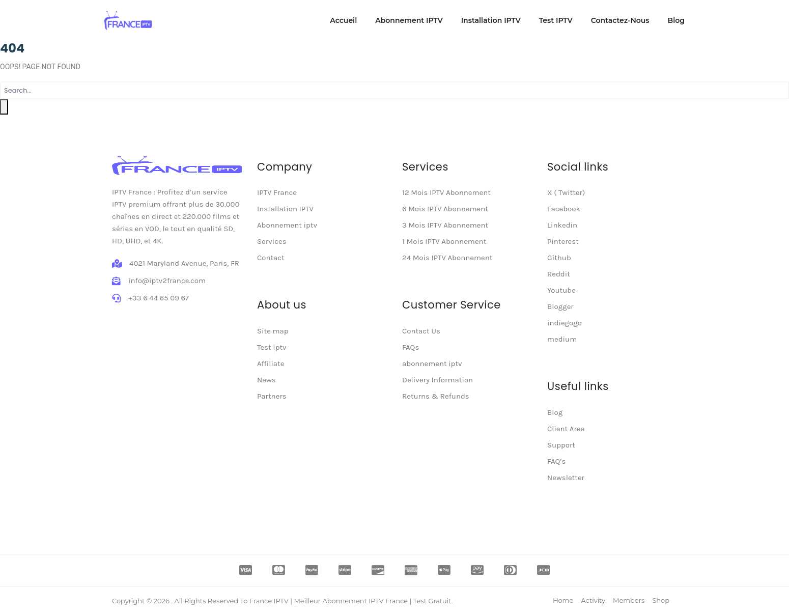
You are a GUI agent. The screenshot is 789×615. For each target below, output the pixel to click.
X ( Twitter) (566, 192)
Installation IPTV (491, 20)
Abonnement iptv (287, 225)
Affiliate (270, 363)
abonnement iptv (432, 363)
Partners (272, 396)
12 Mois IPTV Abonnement (446, 192)
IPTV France (277, 192)
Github (559, 257)
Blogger (560, 306)
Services (272, 241)
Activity (593, 600)
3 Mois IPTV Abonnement (445, 225)
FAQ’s (556, 461)
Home (563, 600)
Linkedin (562, 225)
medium (562, 339)
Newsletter (565, 477)
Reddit (558, 273)
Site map (273, 331)
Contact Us (421, 331)
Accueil (343, 20)
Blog (676, 20)
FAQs (410, 347)
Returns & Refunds (435, 396)
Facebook (563, 208)
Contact (271, 257)
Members (628, 600)
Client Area (566, 428)
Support (561, 445)
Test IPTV (556, 20)
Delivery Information (437, 379)
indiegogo (564, 322)
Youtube (561, 290)
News (266, 379)
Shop (660, 600)
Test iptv (272, 347)
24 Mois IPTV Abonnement (447, 257)
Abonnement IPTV (408, 20)
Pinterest (563, 241)
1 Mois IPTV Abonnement (444, 241)
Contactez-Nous (620, 20)
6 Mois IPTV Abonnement (445, 208)
